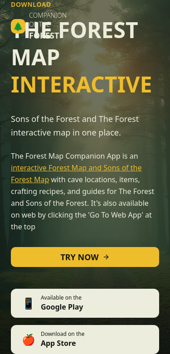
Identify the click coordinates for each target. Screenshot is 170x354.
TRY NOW (84, 257)
